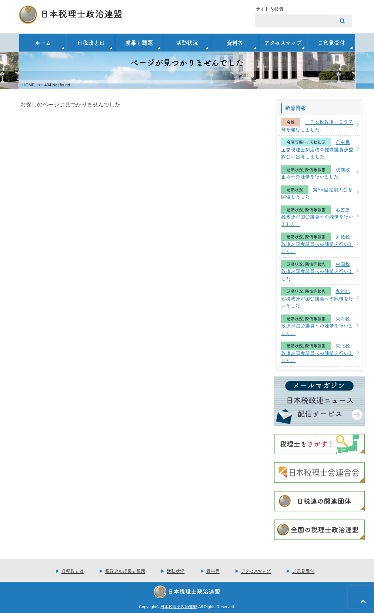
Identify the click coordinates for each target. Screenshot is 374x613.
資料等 (235, 42)
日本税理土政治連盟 (178, 606)
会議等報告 (297, 142)
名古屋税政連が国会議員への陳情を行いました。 (317, 216)
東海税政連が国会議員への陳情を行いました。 (317, 325)
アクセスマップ (283, 42)
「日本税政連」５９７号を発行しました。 (317, 125)
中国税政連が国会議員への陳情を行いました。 (317, 270)
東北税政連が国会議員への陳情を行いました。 (317, 352)
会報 (291, 122)
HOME (29, 85)
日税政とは (91, 42)
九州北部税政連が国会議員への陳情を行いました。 (317, 298)
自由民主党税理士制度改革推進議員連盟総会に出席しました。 (317, 148)
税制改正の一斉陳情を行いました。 (315, 173)
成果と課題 (139, 42)
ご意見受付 (331, 42)
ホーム (43, 42)
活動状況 (187, 42)
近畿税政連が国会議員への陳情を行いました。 (317, 243)
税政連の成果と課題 (125, 571)
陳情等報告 (315, 169)
